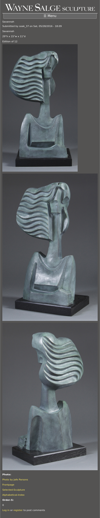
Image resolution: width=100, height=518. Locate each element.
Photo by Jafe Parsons (15, 479)
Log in (6, 510)
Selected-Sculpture (13, 489)
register (18, 510)
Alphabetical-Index (13, 495)
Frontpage (8, 484)
